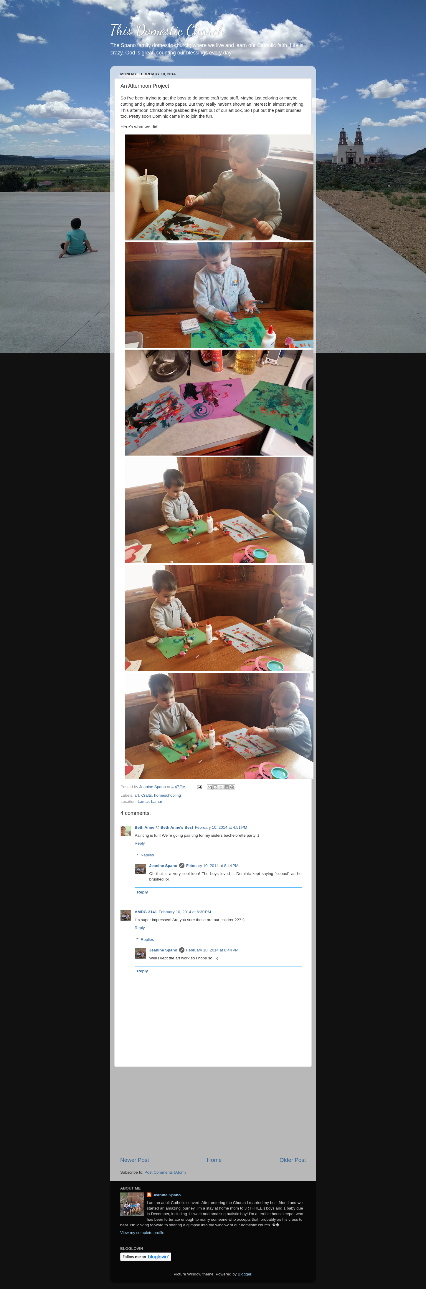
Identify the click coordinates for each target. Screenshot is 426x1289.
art (136, 795)
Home (214, 1160)
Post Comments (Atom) (165, 1172)
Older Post (293, 1160)
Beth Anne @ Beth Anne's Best (164, 827)
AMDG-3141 (146, 912)
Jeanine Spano (163, 865)
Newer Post (134, 1160)
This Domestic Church (167, 30)
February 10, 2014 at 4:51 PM (221, 827)
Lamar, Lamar (150, 801)
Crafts (146, 795)
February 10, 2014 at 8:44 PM (212, 865)
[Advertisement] (213, 1111)
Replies (147, 855)
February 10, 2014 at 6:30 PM (185, 912)
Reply (140, 843)
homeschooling (167, 795)
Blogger (244, 1274)
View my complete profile (142, 1232)
